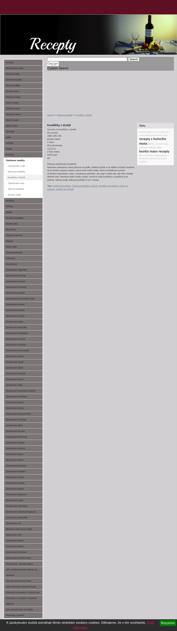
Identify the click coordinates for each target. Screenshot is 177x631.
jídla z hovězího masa (149, 155)
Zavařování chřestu (15, 448)
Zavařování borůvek (16, 275)
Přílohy (9, 206)
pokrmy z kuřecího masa (158, 144)
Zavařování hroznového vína (20, 298)
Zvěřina (9, 143)
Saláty (9, 212)
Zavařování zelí (13, 523)
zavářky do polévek (65, 189)
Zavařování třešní (14, 379)
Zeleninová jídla (14, 80)
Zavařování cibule (15, 408)
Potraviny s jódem (15, 615)
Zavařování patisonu (16, 494)
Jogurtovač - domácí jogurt (19, 564)
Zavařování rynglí (14, 362)
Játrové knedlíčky (16, 189)
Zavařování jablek (15, 546)
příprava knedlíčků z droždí (84, 186)
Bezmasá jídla (13, 85)
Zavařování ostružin (16, 345)
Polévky (10, 154)
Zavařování (11, 264)
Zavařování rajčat (14, 500)
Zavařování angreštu (16, 270)
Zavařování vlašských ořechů (20, 391)
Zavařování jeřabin (15, 310)
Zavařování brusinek (16, 287)
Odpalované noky (16, 183)
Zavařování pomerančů (17, 350)
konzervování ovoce (148, 132)
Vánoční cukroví (14, 235)
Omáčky (10, 201)
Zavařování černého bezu (18, 558)
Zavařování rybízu (15, 356)
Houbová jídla (13, 74)
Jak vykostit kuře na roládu (19, 609)
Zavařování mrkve (15, 477)
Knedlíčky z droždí (84, 115)
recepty (50, 115)
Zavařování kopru (15, 454)
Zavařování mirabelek (17, 333)
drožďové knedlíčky (62, 186)
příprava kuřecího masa (156, 135)
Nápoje (9, 241)
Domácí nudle (14, 195)
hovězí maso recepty (154, 151)
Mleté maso (11, 126)
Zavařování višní (14, 385)
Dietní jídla (11, 247)
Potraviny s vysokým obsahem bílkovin (21, 601)
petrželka (51, 148)
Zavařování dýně (14, 425)
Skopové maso (13, 114)
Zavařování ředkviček (16, 517)
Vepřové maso (13, 97)
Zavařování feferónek (16, 437)
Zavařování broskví (15, 281)
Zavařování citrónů (15, 293)
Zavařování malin (14, 321)
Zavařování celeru (15, 402)
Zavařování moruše (15, 339)
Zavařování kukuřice (16, 466)
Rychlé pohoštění (15, 218)
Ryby (8, 137)
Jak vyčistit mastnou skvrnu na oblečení (21, 572)
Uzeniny (10, 131)
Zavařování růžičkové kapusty (21, 512)
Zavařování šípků (14, 368)
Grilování (10, 258)
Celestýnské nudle (16, 166)
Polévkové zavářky (65, 115)
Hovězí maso (12, 91)
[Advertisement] (71, 90)
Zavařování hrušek (15, 304)
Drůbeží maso (13, 108)
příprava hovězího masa (150, 147)
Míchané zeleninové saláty (19, 529)
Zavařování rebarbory (17, 506)
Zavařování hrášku (15, 442)
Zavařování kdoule (15, 316)
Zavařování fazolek (15, 431)
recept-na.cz (22, 28)
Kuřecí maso (12, 103)
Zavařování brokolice (16, 396)
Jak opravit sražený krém (18, 581)
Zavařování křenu (14, 460)
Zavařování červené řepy (18, 414)
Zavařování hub (14, 535)
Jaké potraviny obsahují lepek (21, 586)
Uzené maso (12, 120)
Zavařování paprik (15, 489)
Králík (9, 149)
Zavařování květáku (16, 471)
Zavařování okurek (15, 483)
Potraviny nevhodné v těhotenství (23, 592)
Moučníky (11, 229)
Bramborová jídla (14, 68)
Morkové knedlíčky (16, 172)
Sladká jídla (12, 224)
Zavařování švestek (16, 373)
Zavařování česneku (16, 419)
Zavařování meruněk (16, 327)
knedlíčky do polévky (108, 186)
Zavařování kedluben (16, 552)
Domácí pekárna (14, 252)
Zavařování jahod (14, 540)
